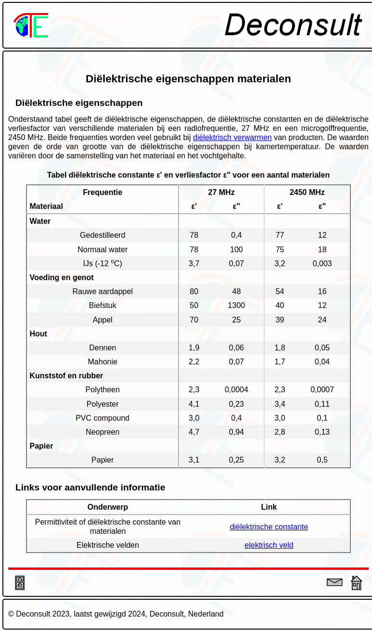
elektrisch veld (268, 545)
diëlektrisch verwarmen (232, 137)
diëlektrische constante (269, 527)
